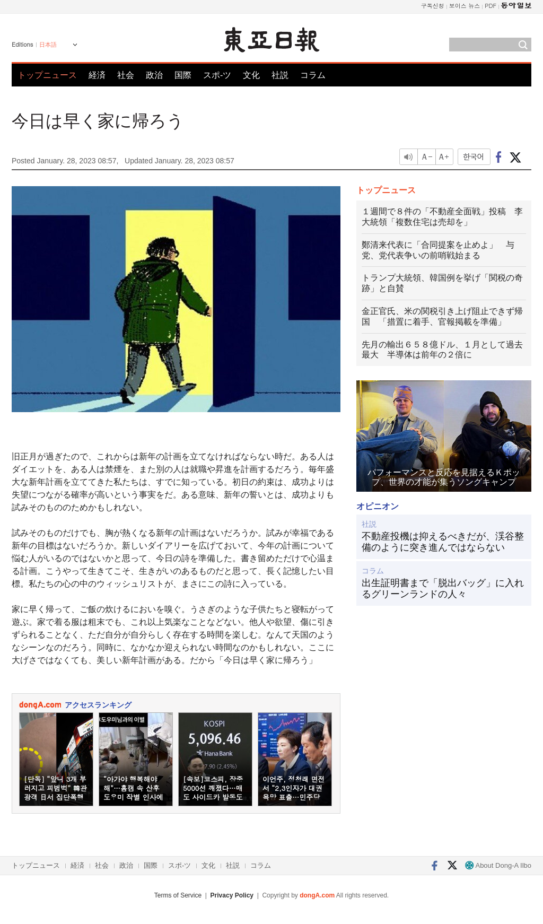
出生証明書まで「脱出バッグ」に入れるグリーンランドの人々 (443, 589)
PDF (490, 6)
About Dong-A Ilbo (498, 865)
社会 (125, 75)
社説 (280, 75)
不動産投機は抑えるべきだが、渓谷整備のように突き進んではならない (443, 542)
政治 (154, 75)
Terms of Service (178, 895)
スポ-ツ (217, 75)
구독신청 (432, 6)
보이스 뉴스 (464, 6)
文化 (251, 75)
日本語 (48, 44)
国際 (182, 75)
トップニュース (47, 75)
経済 (97, 75)
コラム (313, 75)
